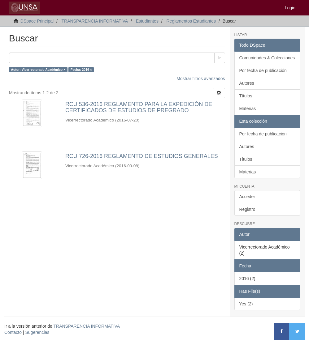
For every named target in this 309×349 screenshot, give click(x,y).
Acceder (247, 196)
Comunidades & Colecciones (267, 57)
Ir (219, 57)
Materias (247, 108)
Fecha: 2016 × (81, 69)
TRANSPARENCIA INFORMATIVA (94, 21)
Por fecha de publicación (263, 70)
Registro (247, 209)
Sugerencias (37, 332)
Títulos (245, 95)
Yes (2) (246, 303)
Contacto (13, 332)
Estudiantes (147, 21)
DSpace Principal (37, 21)
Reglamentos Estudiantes (191, 21)
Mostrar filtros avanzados (200, 78)
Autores (246, 83)
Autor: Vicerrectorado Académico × (38, 69)
